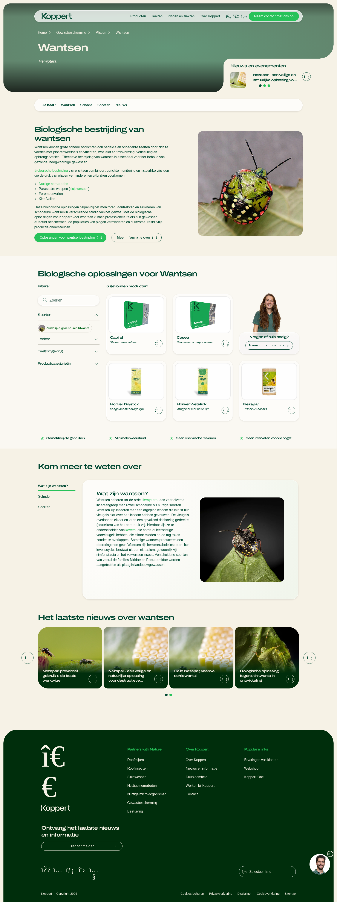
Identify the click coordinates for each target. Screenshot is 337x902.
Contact (192, 794)
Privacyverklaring (220, 893)
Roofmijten (135, 760)
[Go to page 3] (269, 85)
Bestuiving (135, 811)
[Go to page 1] (260, 85)
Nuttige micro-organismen (146, 794)
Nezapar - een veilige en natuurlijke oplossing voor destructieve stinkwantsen (275, 78)
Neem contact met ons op (274, 16)
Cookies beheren (192, 893)
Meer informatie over (136, 237)
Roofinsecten (137, 768)
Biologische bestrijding (51, 170)
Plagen (101, 32)
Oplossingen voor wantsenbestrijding (70, 237)
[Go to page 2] (264, 85)
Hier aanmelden (95, 846)
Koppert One (254, 777)
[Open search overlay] (228, 16)
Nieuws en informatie (201, 768)
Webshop (251, 768)
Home (42, 32)
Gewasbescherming (71, 32)
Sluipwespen (136, 777)
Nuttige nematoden (53, 184)
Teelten (156, 16)
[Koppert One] (236, 16)
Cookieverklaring (268, 893)
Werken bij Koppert (200, 785)
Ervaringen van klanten (261, 760)
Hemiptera (150, 500)
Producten (138, 16)
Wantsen (122, 32)
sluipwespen (79, 189)
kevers (131, 530)
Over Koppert (210, 16)
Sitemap (290, 893)
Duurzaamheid (196, 777)
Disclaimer (244, 893)
